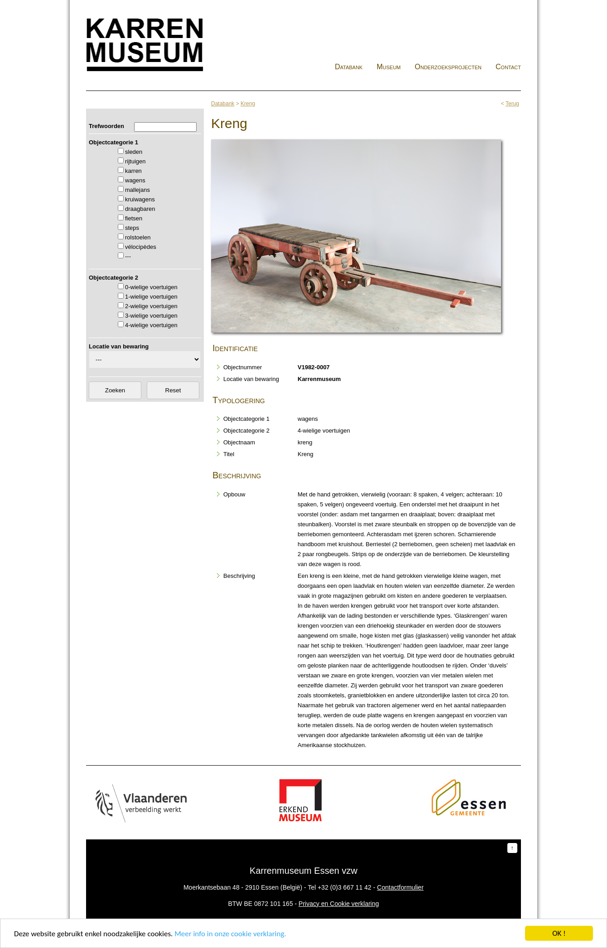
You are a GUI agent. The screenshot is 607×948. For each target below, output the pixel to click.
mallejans (137, 189)
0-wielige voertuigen (151, 287)
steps (132, 227)
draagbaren (140, 208)
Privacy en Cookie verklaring (339, 903)
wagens (135, 180)
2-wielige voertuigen (151, 306)
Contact (508, 67)
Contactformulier (400, 887)
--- (128, 256)
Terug (512, 103)
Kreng (248, 103)
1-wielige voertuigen (151, 296)
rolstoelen (137, 237)
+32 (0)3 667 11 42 (344, 887)
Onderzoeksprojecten (448, 67)
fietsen (133, 218)
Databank (348, 67)
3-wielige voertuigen (151, 315)
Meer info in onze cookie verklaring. (230, 933)
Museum (388, 67)
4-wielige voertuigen (151, 325)
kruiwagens (140, 199)
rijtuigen (135, 161)
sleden (133, 151)
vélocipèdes (140, 246)
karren (133, 170)
